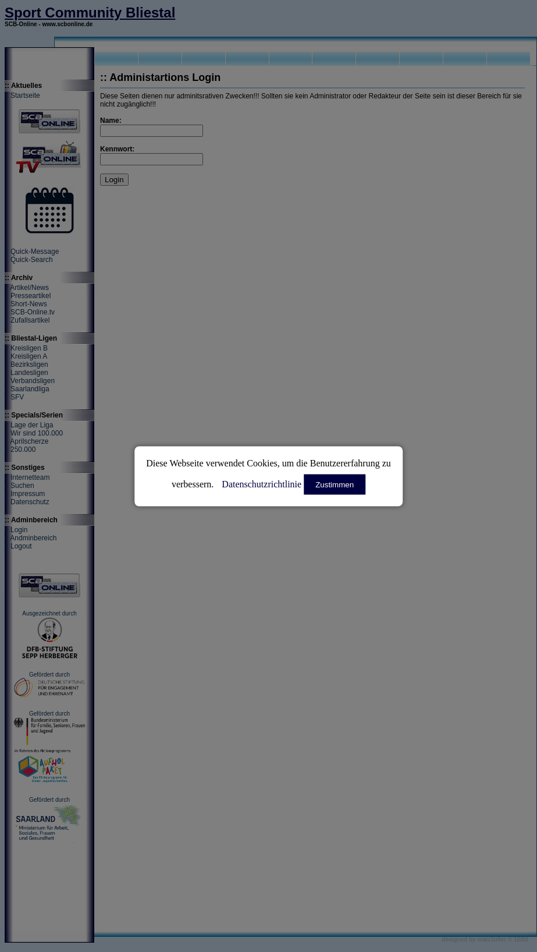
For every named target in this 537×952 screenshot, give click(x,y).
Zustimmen (334, 484)
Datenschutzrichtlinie (261, 484)
